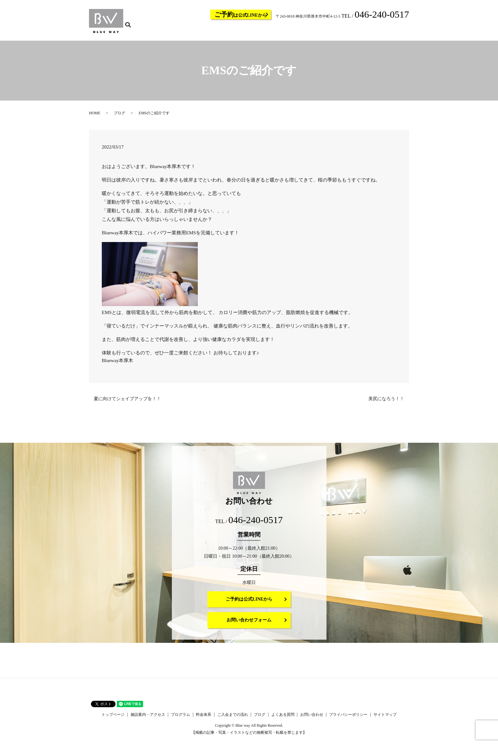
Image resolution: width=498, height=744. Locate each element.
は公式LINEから (240, 14)
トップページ (201, 30)
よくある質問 (359, 30)
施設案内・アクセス (234, 30)
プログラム (265, 30)
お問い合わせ (386, 30)
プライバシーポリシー (348, 718)
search (408, 30)
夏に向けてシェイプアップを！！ (127, 402)
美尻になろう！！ (386, 402)
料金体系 (286, 30)
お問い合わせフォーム (249, 624)
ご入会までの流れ (313, 30)
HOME (94, 117)
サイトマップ (385, 718)
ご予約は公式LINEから (249, 603)
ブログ (338, 30)
